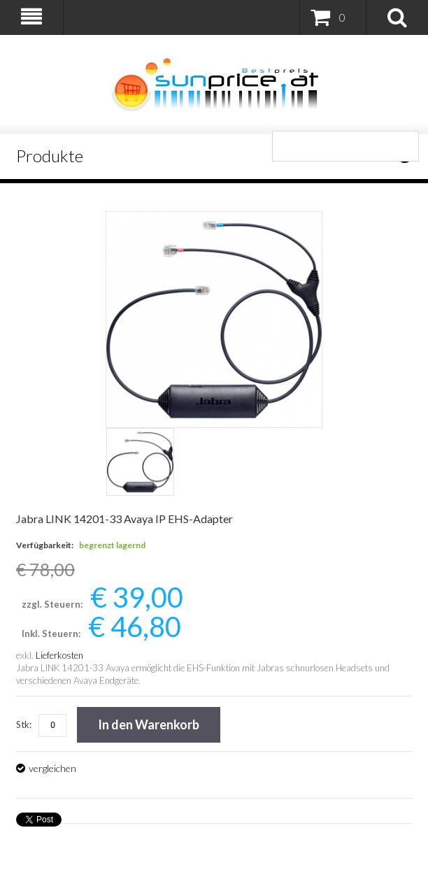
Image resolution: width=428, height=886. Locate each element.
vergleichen (52, 768)
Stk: (23, 724)
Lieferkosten (59, 655)
